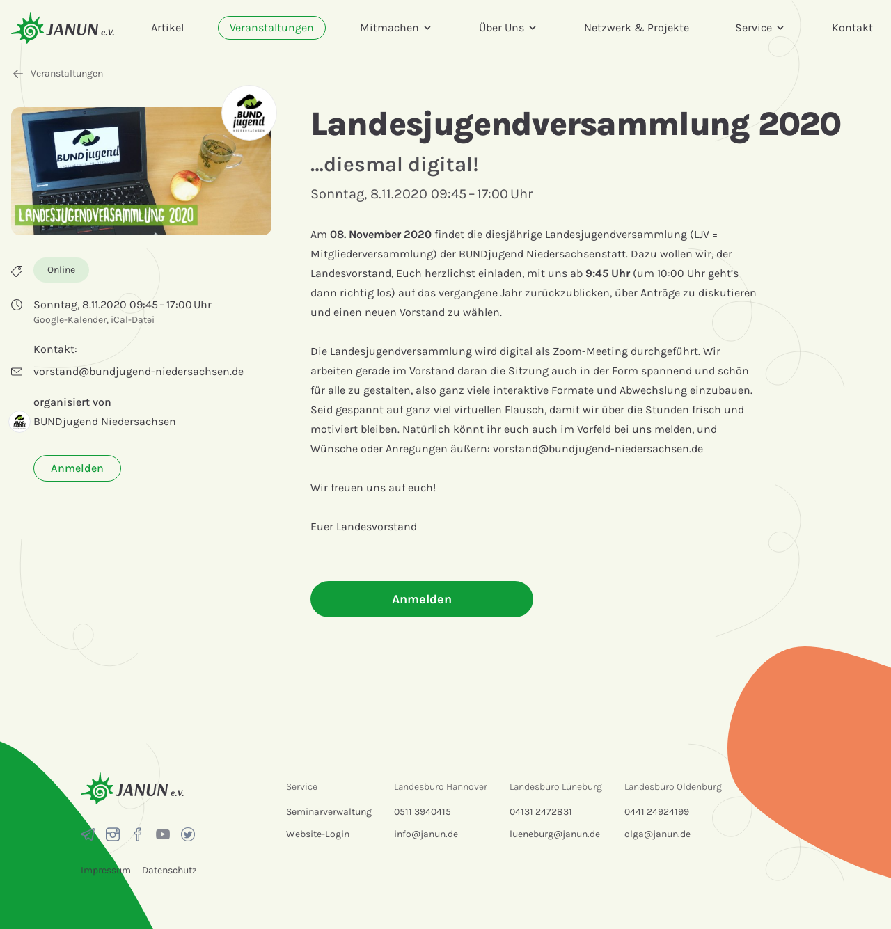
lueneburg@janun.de (555, 834)
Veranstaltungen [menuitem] (272, 27)
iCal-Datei (133, 320)
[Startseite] (62, 27)
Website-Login (317, 834)
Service (760, 27)
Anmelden (77, 468)
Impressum (106, 870)
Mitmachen (396, 27)
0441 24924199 (656, 812)
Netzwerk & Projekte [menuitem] (636, 27)
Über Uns (508, 27)
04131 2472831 (541, 812)
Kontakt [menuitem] (852, 27)
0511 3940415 (422, 812)
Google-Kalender (70, 320)
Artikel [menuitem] (167, 27)
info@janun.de (426, 834)
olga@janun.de (657, 834)
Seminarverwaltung (329, 812)
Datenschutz (169, 870)
